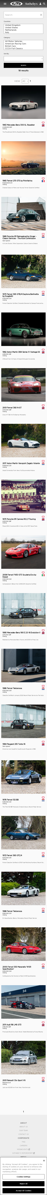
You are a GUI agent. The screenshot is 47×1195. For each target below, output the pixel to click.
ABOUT (23, 1123)
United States (23, 27)
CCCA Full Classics (23, 48)
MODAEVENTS (23, 1149)
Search (23, 65)
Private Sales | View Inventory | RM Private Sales (24, 4)
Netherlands (23, 30)
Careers (23, 1146)
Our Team (23, 1130)
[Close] (44, 1160)
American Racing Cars (23, 44)
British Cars (23, 46)
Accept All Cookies (23, 1191)
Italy (23, 32)
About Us (23, 1127)
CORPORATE (23, 1138)
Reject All (23, 1184)
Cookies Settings (23, 1177)
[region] (23, 1176)
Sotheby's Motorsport (23, 1153)
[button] (40, 3)
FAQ (23, 1142)
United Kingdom (23, 25)
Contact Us (23, 1134)
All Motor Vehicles (23, 41)
